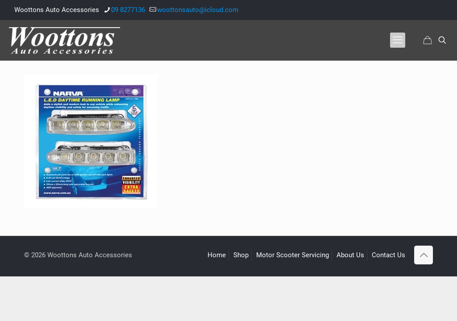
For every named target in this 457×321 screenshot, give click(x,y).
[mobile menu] (397, 40)
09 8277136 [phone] (128, 10)
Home (217, 255)
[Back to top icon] (423, 255)
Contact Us (388, 255)
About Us (350, 255)
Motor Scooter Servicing (292, 255)
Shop (241, 255)
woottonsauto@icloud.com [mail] (197, 10)
